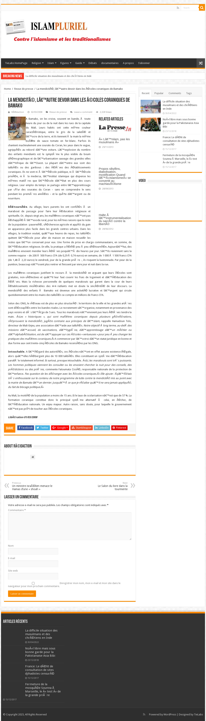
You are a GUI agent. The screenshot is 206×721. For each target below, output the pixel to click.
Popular (159, 93)
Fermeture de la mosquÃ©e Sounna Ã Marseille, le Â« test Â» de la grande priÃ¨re (180, 159)
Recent (145, 93)
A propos (128, 63)
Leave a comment (83, 112)
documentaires (109, 63)
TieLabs (198, 714)
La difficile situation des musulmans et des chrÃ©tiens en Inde (59, 75)
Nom (11, 545)
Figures (64, 63)
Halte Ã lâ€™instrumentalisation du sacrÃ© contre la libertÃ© (115, 219)
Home (7, 88)
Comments (175, 93)
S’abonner (144, 63)
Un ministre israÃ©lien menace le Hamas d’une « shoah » (32, 486)
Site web (13, 570)
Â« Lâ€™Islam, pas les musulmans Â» (114, 140)
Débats (93, 63)
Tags (189, 93)
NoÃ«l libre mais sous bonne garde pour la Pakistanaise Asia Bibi (181, 123)
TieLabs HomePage (16, 63)
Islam (50, 63)
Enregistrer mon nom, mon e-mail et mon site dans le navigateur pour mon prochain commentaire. (64, 585)
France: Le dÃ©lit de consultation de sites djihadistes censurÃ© (181, 141)
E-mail (11, 558)
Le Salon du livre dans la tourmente (107, 486)
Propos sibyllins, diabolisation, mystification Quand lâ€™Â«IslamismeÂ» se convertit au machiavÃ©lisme (115, 176)
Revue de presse (23, 88)
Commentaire (17, 510)
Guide (78, 63)
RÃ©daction (17, 112)
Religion (36, 63)
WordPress (170, 714)
